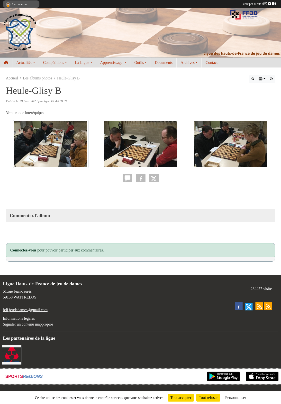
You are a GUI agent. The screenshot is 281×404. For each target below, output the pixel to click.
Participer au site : (259, 4)
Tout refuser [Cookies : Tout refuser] (208, 397)
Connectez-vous (23, 250)
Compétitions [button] (53, 62)
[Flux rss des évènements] (268, 306)
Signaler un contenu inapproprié (28, 324)
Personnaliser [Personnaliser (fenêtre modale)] (235, 397)
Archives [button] (188, 62)
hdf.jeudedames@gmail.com (25, 310)
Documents (163, 62)
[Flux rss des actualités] (259, 306)
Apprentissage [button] (112, 62)
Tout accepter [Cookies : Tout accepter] (180, 397)
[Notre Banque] (11, 354)
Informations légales (19, 318)
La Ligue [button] (82, 62)
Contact (212, 62)
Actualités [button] (24, 62)
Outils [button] (139, 62)
